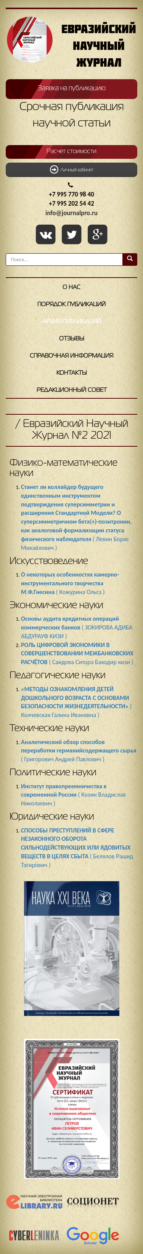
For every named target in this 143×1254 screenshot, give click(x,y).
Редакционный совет (72, 390)
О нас (71, 287)
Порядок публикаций (71, 304)
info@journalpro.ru (71, 213)
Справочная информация (71, 356)
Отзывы (71, 339)
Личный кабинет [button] (71, 169)
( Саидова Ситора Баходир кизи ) (77, 653)
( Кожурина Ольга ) (70, 583)
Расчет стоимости (71, 151)
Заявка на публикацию (72, 88)
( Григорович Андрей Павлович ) (79, 750)
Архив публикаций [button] (71, 321)
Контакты (71, 373)
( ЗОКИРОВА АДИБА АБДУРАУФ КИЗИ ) (76, 627)
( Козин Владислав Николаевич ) (73, 795)
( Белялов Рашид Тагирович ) (77, 848)
